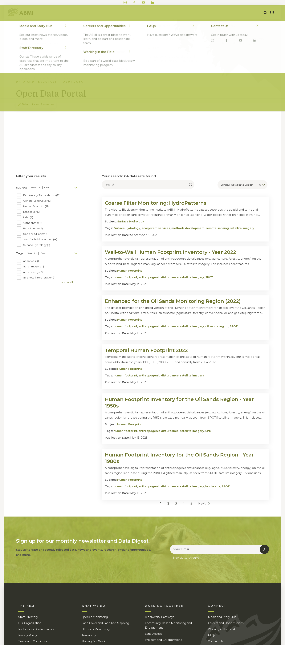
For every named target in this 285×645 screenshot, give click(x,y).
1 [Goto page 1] (160, 503)
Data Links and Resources (38, 104)
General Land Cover (37, 201)
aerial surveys (33, 272)
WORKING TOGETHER (164, 606)
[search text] (148, 184)
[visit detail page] (185, 203)
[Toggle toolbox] (272, 12)
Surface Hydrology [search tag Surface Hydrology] (126, 228)
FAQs (211, 635)
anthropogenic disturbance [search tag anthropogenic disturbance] (159, 277)
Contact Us (215, 641)
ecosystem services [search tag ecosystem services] (155, 228)
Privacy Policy (27, 635)
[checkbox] (19, 195)
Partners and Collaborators (36, 629)
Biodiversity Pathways (159, 617)
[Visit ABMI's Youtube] (143, 2)
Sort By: (225, 184)
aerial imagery (33, 266)
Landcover (31, 212)
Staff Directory (28, 617)
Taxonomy (89, 635)
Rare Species (33, 228)
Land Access (153, 633)
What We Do (101, 12)
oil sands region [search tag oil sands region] (216, 326)
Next (204, 503)
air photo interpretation (39, 277)
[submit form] (264, 549)
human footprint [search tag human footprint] (125, 277)
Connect (212, 12)
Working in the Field (221, 629)
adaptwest (31, 261)
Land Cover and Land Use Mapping (105, 623)
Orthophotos (32, 223)
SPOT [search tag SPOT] (209, 277)
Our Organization (29, 623)
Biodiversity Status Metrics (41, 195)
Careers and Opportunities (225, 623)
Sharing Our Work (93, 641)
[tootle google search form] (265, 12)
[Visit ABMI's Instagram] (125, 2)
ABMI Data (73, 81)
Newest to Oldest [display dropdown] (242, 184)
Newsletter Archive (186, 557)
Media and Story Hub (222, 617)
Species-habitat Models (40, 239)
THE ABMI (27, 606)
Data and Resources (178, 12)
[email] (219, 549)
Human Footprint (36, 206)
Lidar (28, 217)
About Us (73, 12)
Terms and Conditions (32, 641)
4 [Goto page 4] (184, 503)
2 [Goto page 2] (168, 503)
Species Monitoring (95, 617)
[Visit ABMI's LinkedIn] (152, 2)
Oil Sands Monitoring (96, 629)
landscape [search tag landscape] (212, 486)
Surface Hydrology (36, 245)
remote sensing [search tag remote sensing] (217, 228)
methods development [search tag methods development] (188, 228)
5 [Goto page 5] (191, 503)
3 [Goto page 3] (176, 503)
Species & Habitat (35, 234)
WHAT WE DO (94, 606)
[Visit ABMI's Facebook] (134, 2)
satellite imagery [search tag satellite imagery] (242, 228)
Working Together (136, 12)
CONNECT (217, 606)
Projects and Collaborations (163, 640)
